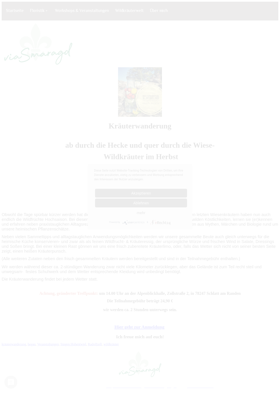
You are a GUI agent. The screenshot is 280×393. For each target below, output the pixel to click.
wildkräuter (111, 344)
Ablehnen (141, 203)
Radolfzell (95, 344)
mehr (141, 212)
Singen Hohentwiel (73, 344)
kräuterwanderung (14, 344)
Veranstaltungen (48, 344)
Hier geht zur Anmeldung (139, 326)
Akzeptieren (141, 193)
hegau (32, 344)
